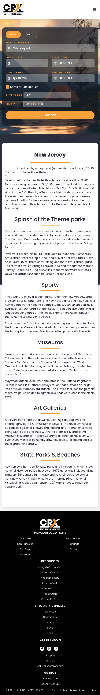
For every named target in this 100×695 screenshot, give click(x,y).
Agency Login (50, 678)
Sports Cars (50, 617)
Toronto (74, 549)
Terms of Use (77, 690)
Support (50, 655)
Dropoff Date (15, 72)
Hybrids (50, 622)
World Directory (50, 572)
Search (50, 115)
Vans (29, 34)
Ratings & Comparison (50, 567)
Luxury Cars (50, 611)
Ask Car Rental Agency (50, 666)
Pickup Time (60, 57)
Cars (13, 34)
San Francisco (25, 543)
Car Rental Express (32, 690)
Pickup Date (14, 57)
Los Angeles (25, 538)
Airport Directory (50, 577)
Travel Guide (50, 593)
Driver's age (14, 94)
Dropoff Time (61, 72)
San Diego (25, 549)
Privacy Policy (59, 690)
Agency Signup (50, 683)
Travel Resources (50, 588)
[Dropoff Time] (75, 78)
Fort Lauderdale (74, 538)
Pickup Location (17, 42)
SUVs (50, 627)
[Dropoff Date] (29, 78)
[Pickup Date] (29, 63)
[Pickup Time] (75, 63)
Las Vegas (25, 554)
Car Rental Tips (50, 599)
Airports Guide (50, 583)
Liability (91, 690)
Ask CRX (50, 660)
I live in (11, 103)
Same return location (24, 87)
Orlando (74, 543)
